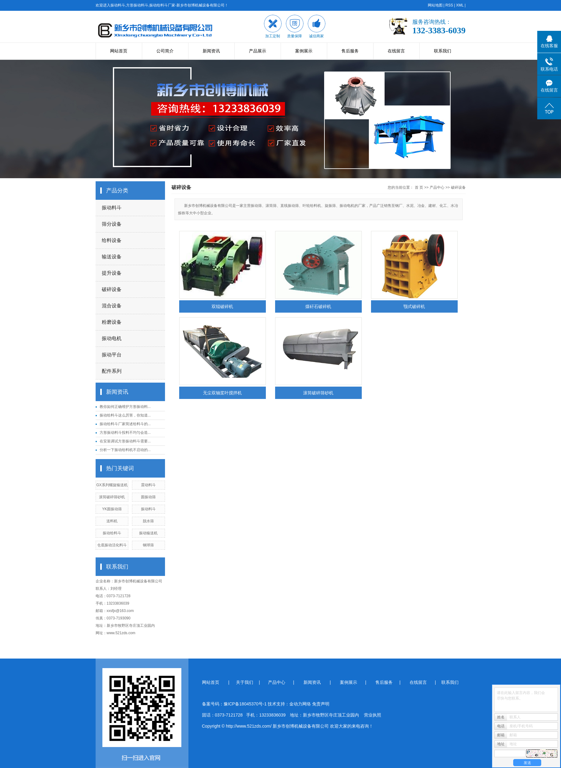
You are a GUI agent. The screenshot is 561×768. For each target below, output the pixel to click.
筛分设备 (112, 224)
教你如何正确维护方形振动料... (125, 407)
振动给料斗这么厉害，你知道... (125, 415)
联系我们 (442, 50)
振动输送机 (148, 533)
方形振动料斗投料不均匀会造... (125, 432)
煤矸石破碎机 (318, 306)
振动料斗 (112, 207)
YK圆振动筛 (112, 509)
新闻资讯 (211, 50)
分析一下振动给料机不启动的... (125, 450)
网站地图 (435, 5)
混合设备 (112, 305)
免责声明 (320, 703)
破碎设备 (112, 289)
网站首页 (118, 50)
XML (460, 5)
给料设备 (112, 240)
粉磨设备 (112, 322)
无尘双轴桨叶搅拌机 (222, 392)
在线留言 (396, 50)
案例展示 (303, 50)
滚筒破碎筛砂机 (112, 497)
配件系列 (112, 371)
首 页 (419, 187)
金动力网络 (300, 703)
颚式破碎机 (414, 306)
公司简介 (165, 50)
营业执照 (372, 715)
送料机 (112, 521)
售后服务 (350, 50)
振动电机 (112, 338)
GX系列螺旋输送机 (111, 485)
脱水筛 (148, 521)
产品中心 (437, 187)
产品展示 (257, 50)
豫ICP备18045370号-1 (245, 703)
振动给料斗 (112, 533)
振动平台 (112, 354)
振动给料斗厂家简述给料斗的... (125, 424)
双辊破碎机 (222, 306)
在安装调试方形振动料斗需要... (125, 441)
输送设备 (112, 256)
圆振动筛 (148, 497)
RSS (449, 5)
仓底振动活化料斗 (112, 545)
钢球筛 (148, 545)
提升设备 (112, 273)
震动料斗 (148, 485)
